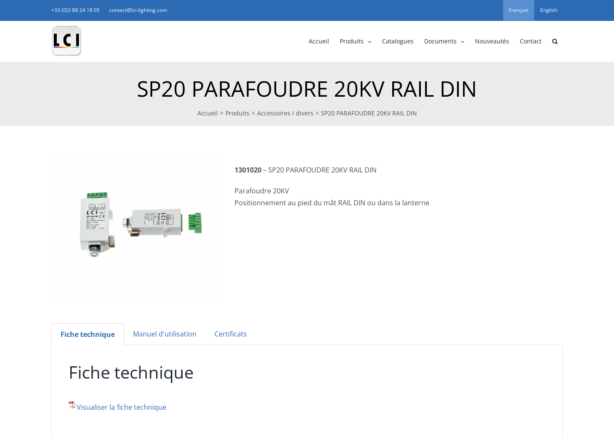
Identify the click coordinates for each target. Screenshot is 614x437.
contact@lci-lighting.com (138, 10)
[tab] (87, 334)
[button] (555, 41)
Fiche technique (88, 334)
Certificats (230, 334)
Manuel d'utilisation (165, 334)
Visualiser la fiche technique (121, 407)
